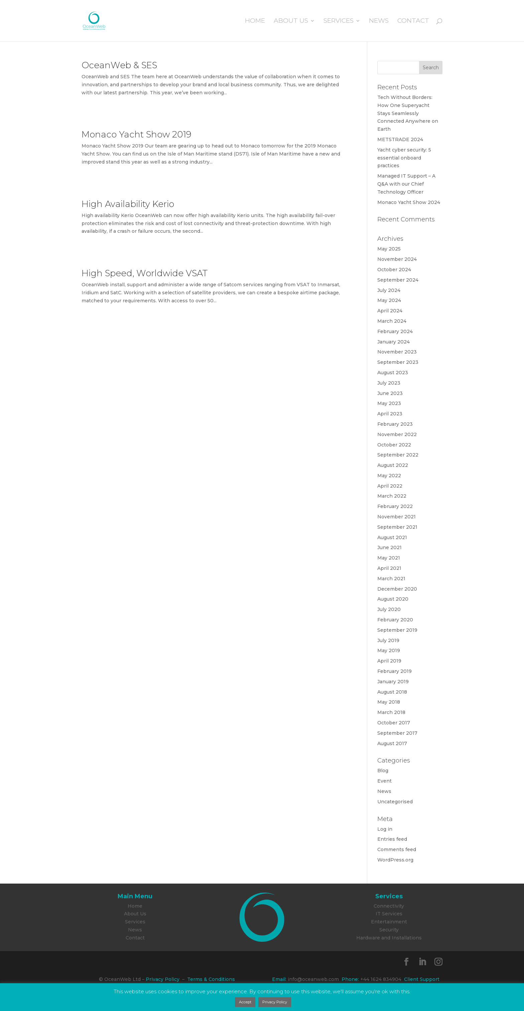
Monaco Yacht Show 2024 (408, 202)
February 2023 (395, 424)
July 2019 (388, 640)
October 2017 (393, 723)
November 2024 (397, 259)
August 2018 (392, 692)
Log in (384, 829)
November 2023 (397, 352)
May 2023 (389, 403)
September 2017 (397, 733)
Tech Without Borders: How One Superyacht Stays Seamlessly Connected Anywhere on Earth (407, 113)
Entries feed (392, 839)
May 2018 (388, 702)
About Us (291, 21)
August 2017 (392, 743)
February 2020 (395, 620)
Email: (279, 979)
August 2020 (392, 599)
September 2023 (397, 362)
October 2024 (394, 270)
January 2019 (393, 682)
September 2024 (397, 280)
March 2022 (391, 496)
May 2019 (388, 650)
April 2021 (389, 568)
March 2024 (391, 321)
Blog (382, 771)
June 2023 (390, 393)
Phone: (349, 979)
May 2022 (389, 476)
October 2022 (394, 445)
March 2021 (391, 579)
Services (338, 21)
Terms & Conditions (211, 979)
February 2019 (394, 671)
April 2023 (389, 414)
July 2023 (388, 383)
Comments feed (396, 849)
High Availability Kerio (128, 204)
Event (384, 781)
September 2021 (397, 527)
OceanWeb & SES (119, 65)
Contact (413, 21)
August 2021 (392, 537)
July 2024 (388, 290)
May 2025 (389, 249)
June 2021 (389, 547)
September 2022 (397, 455)
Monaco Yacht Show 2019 (136, 134)
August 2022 (392, 465)
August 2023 (392, 373)
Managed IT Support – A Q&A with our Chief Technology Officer (406, 184)
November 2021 (396, 517)
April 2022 (389, 486)
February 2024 (395, 331)
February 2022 (395, 506)
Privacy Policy (162, 979)
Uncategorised (395, 802)
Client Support (421, 979)
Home (255, 21)
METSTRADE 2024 (400, 139)
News (379, 21)
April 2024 (389, 311)
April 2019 (389, 661)
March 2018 (391, 712)
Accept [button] (245, 1002)
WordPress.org (395, 860)
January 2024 (393, 342)
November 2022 (397, 434)
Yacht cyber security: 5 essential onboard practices (404, 158)
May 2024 (389, 300)
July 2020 (389, 609)
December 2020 (397, 589)
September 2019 (397, 630)
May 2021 (388, 558)
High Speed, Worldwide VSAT (145, 273)
